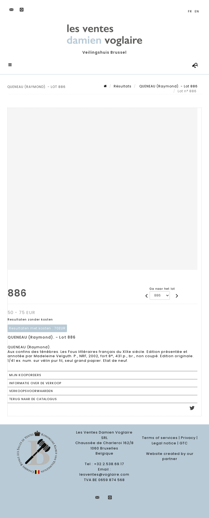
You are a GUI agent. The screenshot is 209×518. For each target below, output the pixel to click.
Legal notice (164, 443)
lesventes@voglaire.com (104, 474)
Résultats (123, 86)
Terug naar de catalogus (33, 399)
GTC (184, 443)
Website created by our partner (170, 456)
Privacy (188, 437)
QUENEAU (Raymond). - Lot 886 (168, 86)
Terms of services (160, 437)
